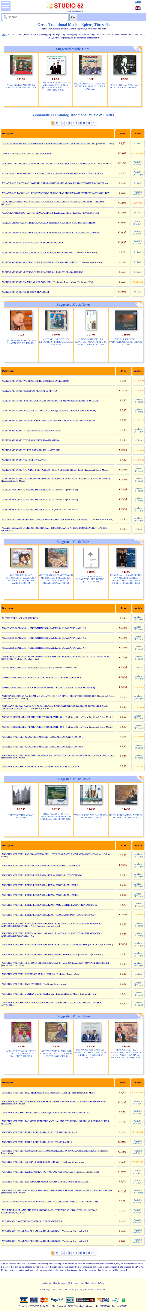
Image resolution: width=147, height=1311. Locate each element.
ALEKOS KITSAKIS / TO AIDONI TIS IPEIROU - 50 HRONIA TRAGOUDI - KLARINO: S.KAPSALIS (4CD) (56, 478)
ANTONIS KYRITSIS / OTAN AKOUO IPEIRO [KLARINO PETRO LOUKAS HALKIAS (46, 1112)
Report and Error (59, 1289)
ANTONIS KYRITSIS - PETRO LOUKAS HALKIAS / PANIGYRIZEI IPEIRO (40, 885)
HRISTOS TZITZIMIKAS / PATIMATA (21, 816)
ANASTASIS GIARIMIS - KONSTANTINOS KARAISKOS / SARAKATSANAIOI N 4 (44, 647)
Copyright (22, 1306)
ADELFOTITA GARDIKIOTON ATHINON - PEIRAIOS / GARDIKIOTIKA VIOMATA (44, 163)
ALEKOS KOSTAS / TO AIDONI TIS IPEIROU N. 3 (27, 509)
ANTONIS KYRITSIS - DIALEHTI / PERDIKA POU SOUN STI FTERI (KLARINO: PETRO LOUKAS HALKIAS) (58, 755)
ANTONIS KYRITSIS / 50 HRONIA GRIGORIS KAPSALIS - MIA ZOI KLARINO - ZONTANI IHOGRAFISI (55, 963)
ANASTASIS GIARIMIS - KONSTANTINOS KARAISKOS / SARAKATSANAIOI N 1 (44, 628)
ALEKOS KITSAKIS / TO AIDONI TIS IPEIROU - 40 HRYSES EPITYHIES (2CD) (42, 470)
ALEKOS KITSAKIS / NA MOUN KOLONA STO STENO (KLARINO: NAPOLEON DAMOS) (48, 420)
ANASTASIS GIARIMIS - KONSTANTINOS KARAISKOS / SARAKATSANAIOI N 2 (44, 638)
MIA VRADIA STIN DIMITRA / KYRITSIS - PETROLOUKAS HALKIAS (90, 86)
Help (94, 1283)
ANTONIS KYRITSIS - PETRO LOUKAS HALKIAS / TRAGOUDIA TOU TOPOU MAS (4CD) (48, 914)
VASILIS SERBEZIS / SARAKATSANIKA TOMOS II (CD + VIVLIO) (91, 579)
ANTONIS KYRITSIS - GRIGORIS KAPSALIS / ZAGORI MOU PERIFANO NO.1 (42, 736)
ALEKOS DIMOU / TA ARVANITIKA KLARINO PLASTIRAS (32, 242)
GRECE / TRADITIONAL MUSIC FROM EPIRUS (26, 153)
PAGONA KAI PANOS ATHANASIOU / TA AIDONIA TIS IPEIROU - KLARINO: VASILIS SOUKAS (21, 579)
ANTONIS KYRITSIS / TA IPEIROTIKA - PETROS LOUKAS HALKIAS (56, 342)
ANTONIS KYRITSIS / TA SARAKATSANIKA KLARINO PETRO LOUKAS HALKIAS (45, 1181)
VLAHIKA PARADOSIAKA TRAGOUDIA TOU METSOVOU (21, 86)
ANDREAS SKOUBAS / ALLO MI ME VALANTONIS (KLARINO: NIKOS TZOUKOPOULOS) (49, 696)
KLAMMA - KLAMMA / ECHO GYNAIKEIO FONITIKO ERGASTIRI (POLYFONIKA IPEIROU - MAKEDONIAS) (126, 579)
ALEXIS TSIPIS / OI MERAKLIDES (20, 618)
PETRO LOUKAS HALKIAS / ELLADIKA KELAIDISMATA (125, 86)
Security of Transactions (95, 1289)
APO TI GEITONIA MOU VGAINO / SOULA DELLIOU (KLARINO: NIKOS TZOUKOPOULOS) (50, 1201)
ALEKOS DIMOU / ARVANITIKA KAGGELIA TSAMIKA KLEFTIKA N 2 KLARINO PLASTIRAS (51, 232)
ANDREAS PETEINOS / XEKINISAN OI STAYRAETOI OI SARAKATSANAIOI (41, 677)
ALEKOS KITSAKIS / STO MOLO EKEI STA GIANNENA (31, 440)
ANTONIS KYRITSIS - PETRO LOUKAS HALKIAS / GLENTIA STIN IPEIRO (41, 865)
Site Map (85, 1283)
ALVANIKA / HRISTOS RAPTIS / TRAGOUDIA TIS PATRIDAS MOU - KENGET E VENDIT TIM (50, 212)
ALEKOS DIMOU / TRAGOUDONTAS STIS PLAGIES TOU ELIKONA (37, 252)
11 (89, 122)
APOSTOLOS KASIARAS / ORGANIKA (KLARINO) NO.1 (31, 1231)
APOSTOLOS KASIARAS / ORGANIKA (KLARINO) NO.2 (31, 1241)
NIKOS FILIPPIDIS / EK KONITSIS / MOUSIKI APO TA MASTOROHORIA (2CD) (90, 342)
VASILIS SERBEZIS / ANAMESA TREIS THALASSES (91, 816)
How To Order (59, 1283)
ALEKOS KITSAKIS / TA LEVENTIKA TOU (24, 460)
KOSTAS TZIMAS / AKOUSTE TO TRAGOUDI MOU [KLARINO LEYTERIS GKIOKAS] (56, 1053)
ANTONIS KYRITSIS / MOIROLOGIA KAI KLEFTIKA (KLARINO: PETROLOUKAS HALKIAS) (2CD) (53, 1101)
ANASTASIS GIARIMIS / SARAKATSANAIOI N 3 (27, 667)
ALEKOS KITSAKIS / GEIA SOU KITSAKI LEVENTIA (29, 390)
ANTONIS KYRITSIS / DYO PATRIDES (22, 984)
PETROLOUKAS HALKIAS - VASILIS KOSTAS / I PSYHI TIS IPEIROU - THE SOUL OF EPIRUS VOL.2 (91, 1053)
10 (84, 122)
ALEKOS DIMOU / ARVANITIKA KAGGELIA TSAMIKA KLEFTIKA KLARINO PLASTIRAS (49, 222)
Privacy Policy (76, 1289)
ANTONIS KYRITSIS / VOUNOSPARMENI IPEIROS (28, 974)
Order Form (73, 1283)
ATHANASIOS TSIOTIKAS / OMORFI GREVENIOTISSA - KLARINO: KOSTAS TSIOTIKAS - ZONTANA (55, 183)
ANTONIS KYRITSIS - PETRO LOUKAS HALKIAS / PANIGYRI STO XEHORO (42, 875)
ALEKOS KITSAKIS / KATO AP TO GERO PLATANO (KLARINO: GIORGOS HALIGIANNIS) (49, 410)
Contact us (46, 1283)
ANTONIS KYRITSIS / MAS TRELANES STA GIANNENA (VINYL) (36, 1092)
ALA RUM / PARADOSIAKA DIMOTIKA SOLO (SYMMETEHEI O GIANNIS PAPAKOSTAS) (48, 143)
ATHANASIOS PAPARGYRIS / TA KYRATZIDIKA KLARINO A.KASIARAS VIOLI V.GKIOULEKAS (52, 173)
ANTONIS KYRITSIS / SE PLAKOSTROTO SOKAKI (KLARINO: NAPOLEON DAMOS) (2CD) (49, 1150)
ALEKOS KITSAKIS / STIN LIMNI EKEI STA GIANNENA (31, 430)
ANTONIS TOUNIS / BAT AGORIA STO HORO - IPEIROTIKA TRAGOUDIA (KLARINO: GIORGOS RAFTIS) (57, 1190)
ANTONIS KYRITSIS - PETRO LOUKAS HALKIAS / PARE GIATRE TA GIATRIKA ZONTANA (49, 905)
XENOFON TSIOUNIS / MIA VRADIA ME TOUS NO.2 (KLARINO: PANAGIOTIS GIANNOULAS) (55, 86)
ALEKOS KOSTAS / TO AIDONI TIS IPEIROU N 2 (27, 499)
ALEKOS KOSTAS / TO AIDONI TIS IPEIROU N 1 (27, 489)
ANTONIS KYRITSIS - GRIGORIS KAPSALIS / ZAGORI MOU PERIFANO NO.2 (42, 746)
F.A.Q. (101, 1283)
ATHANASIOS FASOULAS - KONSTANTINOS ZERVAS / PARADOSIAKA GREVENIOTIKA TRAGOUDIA (56, 193)
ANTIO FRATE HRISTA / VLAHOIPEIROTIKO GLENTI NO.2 (33, 727)
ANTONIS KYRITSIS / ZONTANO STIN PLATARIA (28, 993)
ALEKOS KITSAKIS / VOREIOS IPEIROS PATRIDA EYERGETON (35, 381)
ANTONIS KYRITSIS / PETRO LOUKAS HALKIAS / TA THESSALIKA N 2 (39, 1132)
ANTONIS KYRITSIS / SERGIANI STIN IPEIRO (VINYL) (31, 1162)
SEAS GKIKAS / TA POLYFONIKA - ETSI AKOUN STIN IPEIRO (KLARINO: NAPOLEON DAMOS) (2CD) (126, 1053)
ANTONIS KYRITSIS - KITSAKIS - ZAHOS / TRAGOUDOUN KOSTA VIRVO (41, 766)
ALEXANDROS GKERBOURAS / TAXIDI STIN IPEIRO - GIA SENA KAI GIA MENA (45, 519)
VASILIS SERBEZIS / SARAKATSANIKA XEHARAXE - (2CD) (125, 342)
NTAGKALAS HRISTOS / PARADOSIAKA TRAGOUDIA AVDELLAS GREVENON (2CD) (56, 816)
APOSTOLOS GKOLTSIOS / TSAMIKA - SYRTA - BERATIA (32, 1221)
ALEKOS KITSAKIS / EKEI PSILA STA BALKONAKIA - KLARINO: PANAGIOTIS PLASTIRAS (50, 400)
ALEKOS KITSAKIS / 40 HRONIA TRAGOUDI (25, 292)
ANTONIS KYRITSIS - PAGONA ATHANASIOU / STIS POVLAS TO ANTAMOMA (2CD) (46, 854)
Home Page (45, 1289)
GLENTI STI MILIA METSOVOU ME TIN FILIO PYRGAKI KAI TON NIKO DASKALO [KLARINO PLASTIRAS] (56, 579)
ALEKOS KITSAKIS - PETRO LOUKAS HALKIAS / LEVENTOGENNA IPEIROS (42, 272)
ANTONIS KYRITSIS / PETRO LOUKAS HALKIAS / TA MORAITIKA (37, 1142)
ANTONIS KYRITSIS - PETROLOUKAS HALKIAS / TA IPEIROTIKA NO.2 (39, 954)
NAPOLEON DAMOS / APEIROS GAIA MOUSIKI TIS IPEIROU (126, 816)
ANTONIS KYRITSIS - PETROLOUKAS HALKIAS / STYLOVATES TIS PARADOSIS (44, 944)
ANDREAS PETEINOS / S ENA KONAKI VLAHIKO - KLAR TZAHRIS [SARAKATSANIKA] (48, 687)
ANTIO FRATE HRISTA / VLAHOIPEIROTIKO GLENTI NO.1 (33, 717)
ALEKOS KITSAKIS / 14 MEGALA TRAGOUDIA (27, 282)
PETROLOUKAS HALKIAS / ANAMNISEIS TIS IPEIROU (21, 341)
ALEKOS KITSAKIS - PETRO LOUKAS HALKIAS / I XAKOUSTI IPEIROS (40, 262)
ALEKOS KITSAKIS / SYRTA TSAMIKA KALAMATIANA (31, 450)
